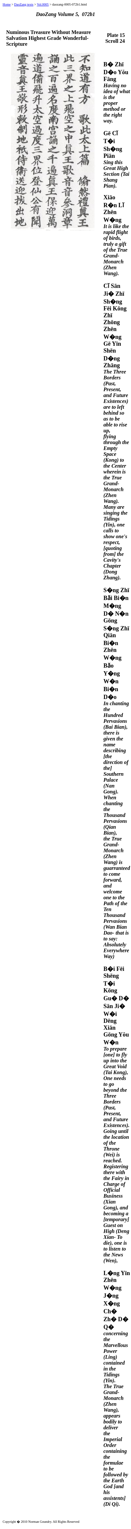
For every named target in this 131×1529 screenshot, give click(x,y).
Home (7, 4)
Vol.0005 (43, 4)
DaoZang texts (23, 4)
